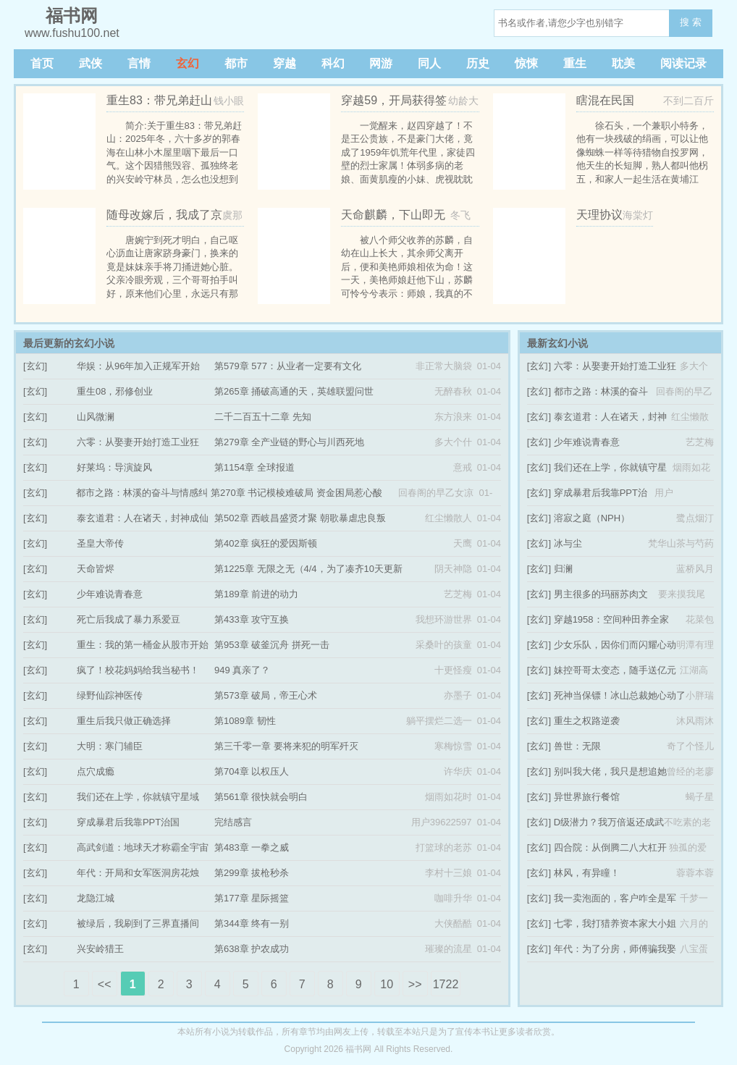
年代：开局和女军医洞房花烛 (138, 872)
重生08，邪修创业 (115, 391)
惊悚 (526, 63)
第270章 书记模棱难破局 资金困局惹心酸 (296, 492)
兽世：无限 (577, 746)
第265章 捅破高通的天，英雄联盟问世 (294, 391)
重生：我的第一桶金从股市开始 (143, 644)
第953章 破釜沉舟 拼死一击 (271, 644)
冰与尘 (568, 543)
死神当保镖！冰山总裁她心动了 (620, 695)
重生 (574, 63)
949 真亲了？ (242, 670)
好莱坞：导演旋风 (114, 467)
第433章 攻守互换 (251, 619)
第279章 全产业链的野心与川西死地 (289, 442)
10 (386, 984)
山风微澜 (95, 416)
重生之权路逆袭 (587, 720)
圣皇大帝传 (100, 543)
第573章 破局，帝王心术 (265, 695)
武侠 (90, 63)
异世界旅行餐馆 (587, 796)
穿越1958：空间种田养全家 (611, 619)
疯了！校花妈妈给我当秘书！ (138, 670)
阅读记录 (683, 63)
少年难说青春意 (110, 594)
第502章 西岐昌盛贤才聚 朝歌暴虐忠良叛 (300, 518)
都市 (236, 63)
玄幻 (187, 63)
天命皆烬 (95, 568)
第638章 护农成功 (251, 948)
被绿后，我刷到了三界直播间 (138, 923)
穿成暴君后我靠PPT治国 (128, 822)
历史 (477, 63)
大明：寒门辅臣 (110, 746)
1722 (446, 984)
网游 (380, 63)
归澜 (563, 568)
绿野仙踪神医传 (110, 695)
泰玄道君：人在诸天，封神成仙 (143, 518)
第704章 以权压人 (251, 771)
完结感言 (233, 822)
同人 (429, 63)
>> (415, 984)
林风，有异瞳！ (587, 872)
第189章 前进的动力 (256, 594)
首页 (42, 63)
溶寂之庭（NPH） (592, 518)
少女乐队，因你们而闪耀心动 (615, 644)
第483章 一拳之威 (251, 847)
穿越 (284, 63)
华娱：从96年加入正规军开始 (138, 366)
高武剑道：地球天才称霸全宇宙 (143, 847)
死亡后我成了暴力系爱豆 (128, 619)
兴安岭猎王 (100, 948)
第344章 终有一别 (251, 923)
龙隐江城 (95, 898)
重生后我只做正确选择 (124, 720)
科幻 (333, 63)
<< (104, 984)
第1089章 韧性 (245, 720)
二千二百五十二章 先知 (262, 416)
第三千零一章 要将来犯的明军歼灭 (286, 746)
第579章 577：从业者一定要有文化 (287, 366)
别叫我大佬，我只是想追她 (610, 771)
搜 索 (691, 22)
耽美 (623, 63)
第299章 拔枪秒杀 (251, 872)
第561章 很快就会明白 (261, 796)
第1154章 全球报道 (254, 467)
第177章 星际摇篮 (251, 898)
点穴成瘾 (95, 771)
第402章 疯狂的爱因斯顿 (265, 543)
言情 (139, 63)
